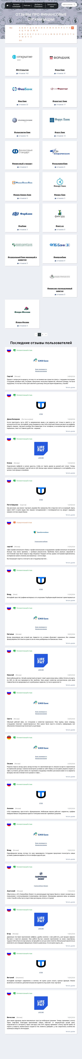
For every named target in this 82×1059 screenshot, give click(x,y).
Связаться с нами (51, 5)
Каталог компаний (16, 5)
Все (11, 28)
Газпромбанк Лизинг (41, 886)
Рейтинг (27, 5)
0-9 (20, 40)
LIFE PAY (41, 458)
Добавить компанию (38, 5)
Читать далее (70, 387)
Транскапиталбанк (41, 541)
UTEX (41, 414)
